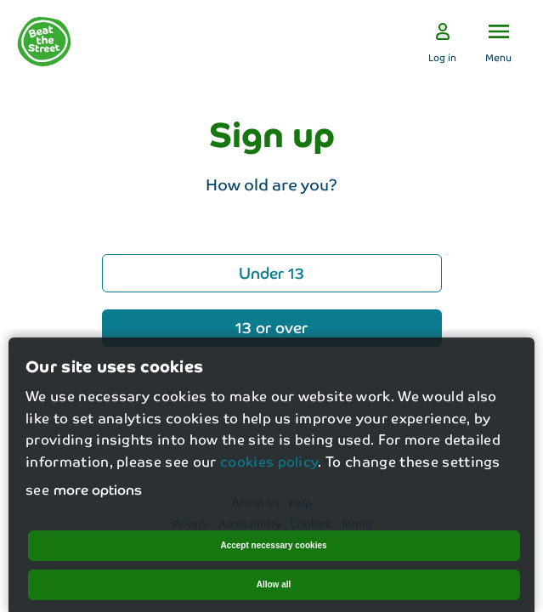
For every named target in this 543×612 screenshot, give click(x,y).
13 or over (271, 326)
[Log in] (442, 42)
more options (98, 498)
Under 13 (271, 272)
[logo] (44, 41)
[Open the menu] (498, 42)
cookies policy (269, 470)
